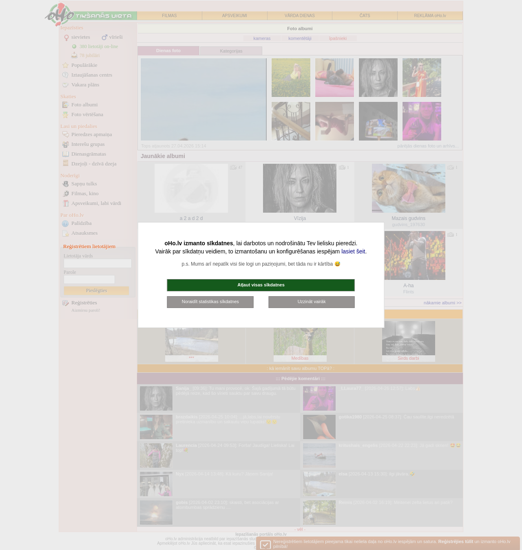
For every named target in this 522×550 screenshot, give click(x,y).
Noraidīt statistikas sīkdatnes (210, 301)
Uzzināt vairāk (312, 301)
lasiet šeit (353, 251)
